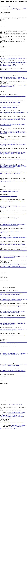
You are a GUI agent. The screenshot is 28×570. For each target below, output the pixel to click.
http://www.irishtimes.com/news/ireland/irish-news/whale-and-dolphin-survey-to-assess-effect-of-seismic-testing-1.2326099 (12, 440)
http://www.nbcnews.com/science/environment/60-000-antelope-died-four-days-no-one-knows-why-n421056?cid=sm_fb (13, 433)
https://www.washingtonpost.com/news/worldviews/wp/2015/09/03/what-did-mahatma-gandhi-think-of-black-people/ (14, 132)
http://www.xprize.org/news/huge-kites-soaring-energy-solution (13, 412)
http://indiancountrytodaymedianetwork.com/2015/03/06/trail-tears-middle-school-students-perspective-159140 (14, 119)
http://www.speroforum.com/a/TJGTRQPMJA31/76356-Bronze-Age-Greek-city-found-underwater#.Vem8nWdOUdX (13, 303)
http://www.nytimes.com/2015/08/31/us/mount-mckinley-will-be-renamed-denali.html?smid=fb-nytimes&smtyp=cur (12, 113)
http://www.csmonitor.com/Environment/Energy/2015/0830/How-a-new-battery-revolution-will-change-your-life (13, 390)
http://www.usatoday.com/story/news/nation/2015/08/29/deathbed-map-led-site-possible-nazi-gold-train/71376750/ (13, 204)
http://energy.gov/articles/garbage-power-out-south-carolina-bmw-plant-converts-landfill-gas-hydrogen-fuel (13, 406)
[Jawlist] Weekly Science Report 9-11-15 (19, 8)
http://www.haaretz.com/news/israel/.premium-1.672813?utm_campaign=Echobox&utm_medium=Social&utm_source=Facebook (12, 288)
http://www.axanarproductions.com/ (16, 479)
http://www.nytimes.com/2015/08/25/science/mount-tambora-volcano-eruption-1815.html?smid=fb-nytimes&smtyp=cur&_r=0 (13, 163)
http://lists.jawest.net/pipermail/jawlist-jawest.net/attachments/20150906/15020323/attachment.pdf (11, 502)
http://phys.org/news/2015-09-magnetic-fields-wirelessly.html (12, 375)
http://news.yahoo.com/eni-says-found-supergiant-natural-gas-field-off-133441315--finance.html (12, 384)
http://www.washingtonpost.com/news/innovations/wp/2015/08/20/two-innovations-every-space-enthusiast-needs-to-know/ (14, 355)
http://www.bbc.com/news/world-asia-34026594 (9, 225)
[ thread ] (14, 9)
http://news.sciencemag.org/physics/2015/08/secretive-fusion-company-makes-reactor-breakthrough (12, 397)
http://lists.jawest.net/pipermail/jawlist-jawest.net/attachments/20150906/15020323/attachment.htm (11, 494)
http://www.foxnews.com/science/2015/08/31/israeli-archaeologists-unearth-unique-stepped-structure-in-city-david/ (14, 252)
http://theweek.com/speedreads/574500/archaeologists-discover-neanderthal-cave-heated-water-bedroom (13, 67)
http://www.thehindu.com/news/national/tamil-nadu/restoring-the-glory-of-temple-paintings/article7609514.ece (13, 281)
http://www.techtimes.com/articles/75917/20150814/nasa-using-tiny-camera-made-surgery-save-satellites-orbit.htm (14, 362)
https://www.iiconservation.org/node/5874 (8, 258)
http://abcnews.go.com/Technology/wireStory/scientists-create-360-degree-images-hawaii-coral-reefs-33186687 (14, 369)
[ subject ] (18, 9)
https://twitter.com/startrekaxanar (15, 490)
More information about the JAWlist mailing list (8, 508)
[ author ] (21, 9)
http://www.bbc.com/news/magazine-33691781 (9, 125)
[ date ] (11, 9)
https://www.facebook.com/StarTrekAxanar (17, 489)
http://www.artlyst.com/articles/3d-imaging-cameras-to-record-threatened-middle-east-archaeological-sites (13, 265)
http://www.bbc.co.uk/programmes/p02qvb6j (8, 231)
